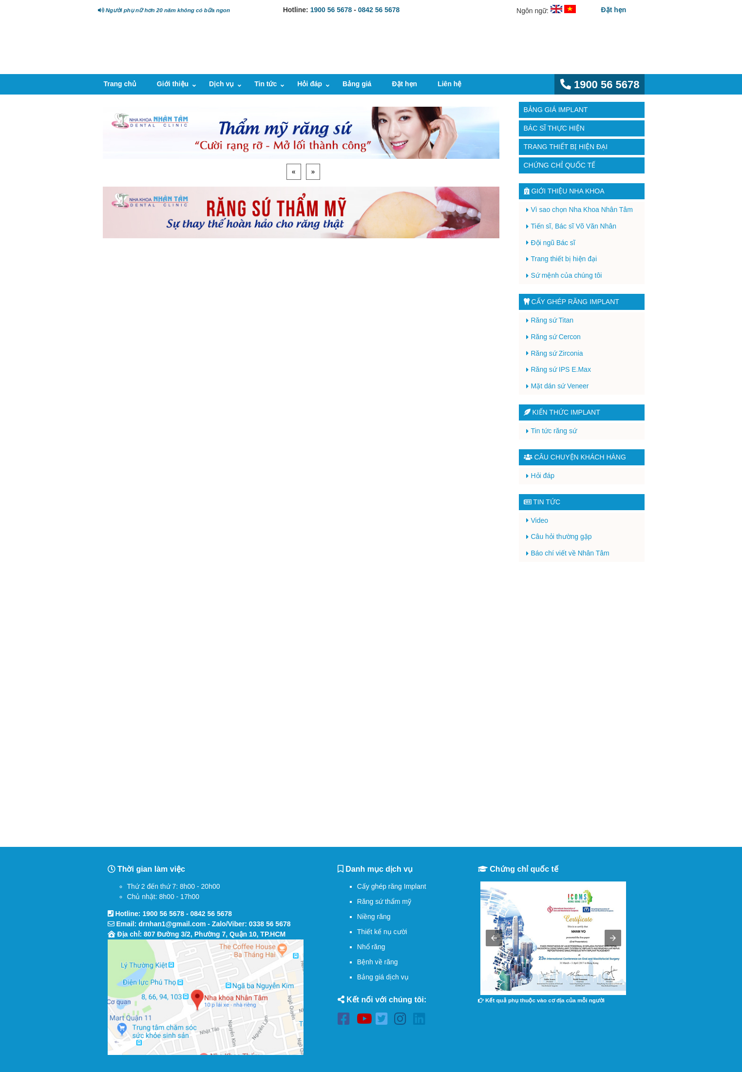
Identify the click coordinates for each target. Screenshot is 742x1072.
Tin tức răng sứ (554, 431)
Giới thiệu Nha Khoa (564, 191)
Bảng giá (356, 84)
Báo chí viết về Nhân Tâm (570, 553)
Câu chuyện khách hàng (575, 457)
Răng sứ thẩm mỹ (384, 901)
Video (540, 520)
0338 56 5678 (270, 924)
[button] (494, 938)
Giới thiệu (173, 84)
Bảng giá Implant (556, 110)
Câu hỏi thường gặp (561, 536)
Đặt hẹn (614, 10)
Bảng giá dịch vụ (383, 977)
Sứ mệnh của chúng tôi (566, 275)
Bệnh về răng (377, 962)
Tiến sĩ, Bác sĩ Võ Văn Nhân (574, 226)
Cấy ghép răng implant (571, 302)
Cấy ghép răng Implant (391, 886)
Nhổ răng (371, 947)
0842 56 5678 (379, 10)
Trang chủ (120, 84)
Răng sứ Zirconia (557, 353)
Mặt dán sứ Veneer (560, 386)
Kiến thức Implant (562, 412)
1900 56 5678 (331, 10)
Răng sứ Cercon (556, 337)
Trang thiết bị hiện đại (566, 147)
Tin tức (265, 84)
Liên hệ (449, 84)
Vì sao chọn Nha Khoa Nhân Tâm (582, 209)
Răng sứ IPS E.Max (561, 369)
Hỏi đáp (309, 84)
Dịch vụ (221, 84)
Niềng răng (374, 916)
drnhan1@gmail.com (172, 924)
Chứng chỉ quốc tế (560, 165)
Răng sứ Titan (552, 320)
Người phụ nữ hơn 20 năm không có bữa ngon (164, 10)
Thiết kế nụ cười (382, 932)
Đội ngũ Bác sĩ (553, 243)
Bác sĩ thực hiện (554, 128)
